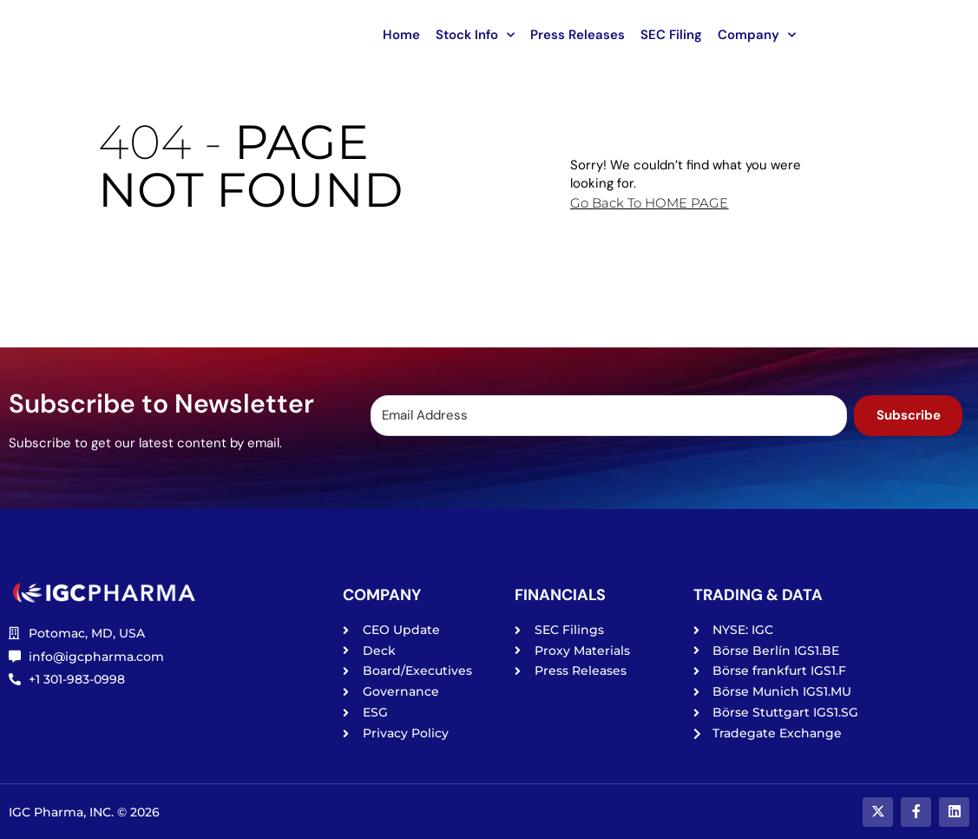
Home (401, 34)
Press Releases (577, 34)
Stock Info (475, 35)
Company (757, 35)
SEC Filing (671, 34)
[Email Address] (607, 415)
